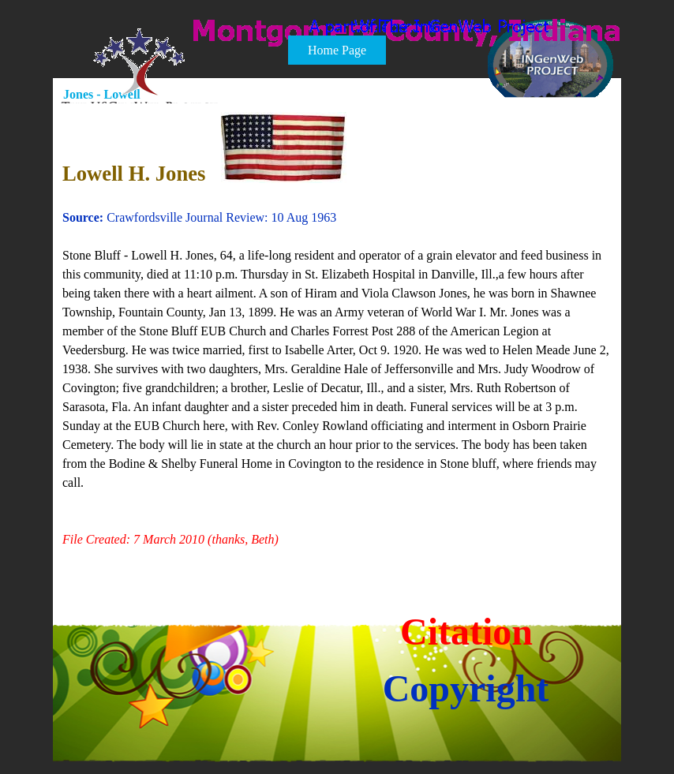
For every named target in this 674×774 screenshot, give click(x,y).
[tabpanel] (337, 340)
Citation (466, 631)
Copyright (466, 688)
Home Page (337, 50)
